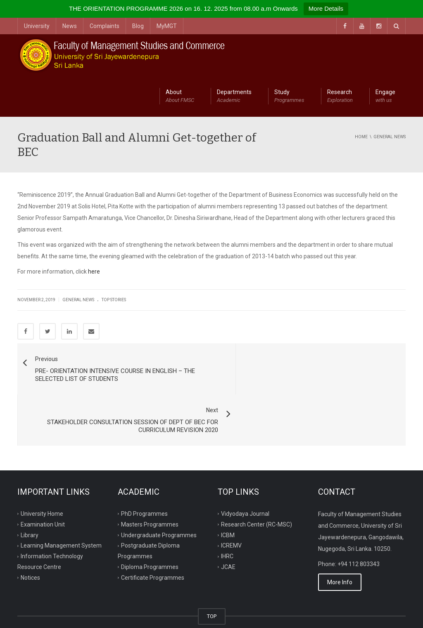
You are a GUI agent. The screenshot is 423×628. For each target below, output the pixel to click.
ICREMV (231, 494)
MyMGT (167, 26)
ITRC (56, 612)
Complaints (104, 26)
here (94, 271)
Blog (138, 26)
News (69, 26)
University (37, 26)
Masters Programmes (149, 473)
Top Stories (114, 299)
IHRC (227, 505)
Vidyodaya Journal (245, 462)
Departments (234, 96)
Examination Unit (43, 473)
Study (289, 96)
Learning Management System (61, 494)
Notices (30, 527)
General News (78, 299)
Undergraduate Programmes (159, 484)
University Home (42, 462)
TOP (211, 565)
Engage (385, 96)
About (180, 96)
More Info (339, 531)
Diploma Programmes (149, 516)
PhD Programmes (144, 462)
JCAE (228, 516)
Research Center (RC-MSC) (256, 473)
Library (29, 484)
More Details (326, 8)
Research (340, 96)
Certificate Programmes (152, 527)
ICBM (228, 484)
